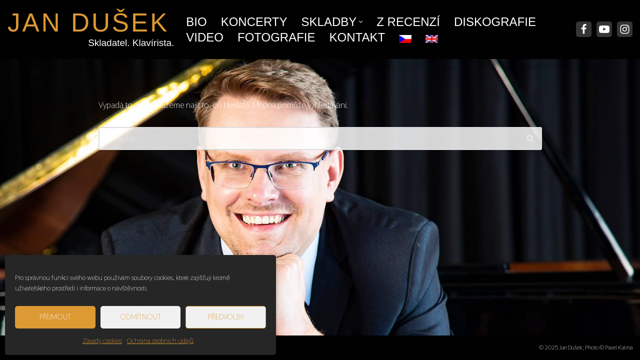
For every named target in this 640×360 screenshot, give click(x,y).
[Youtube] (604, 29)
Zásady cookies (102, 340)
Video (205, 37)
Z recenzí (408, 21)
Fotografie (277, 37)
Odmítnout (140, 317)
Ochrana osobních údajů (160, 340)
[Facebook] (584, 29)
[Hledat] (309, 138)
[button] (360, 22)
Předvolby (226, 317)
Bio (196, 21)
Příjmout (55, 317)
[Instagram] (624, 29)
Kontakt (358, 37)
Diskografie (495, 21)
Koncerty (254, 21)
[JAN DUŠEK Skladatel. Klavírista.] (88, 29)
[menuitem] (405, 37)
